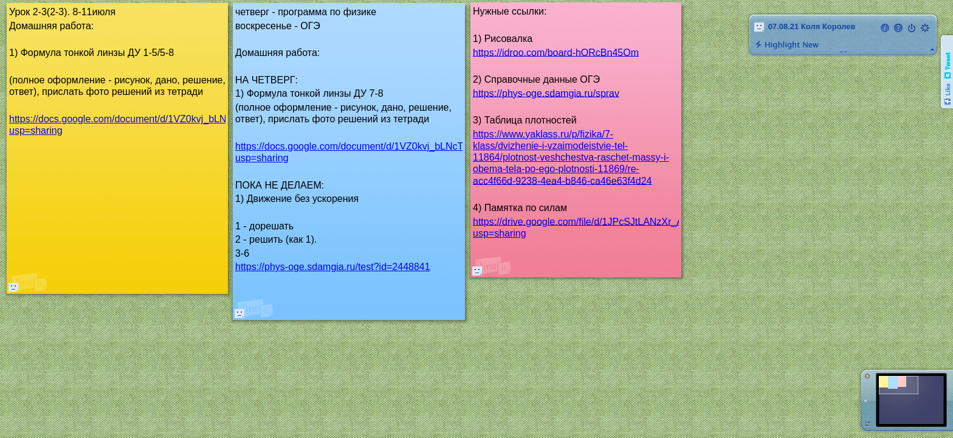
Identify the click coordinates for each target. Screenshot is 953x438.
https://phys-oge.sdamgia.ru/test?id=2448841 (332, 267)
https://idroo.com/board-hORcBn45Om (556, 52)
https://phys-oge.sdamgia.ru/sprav (546, 93)
